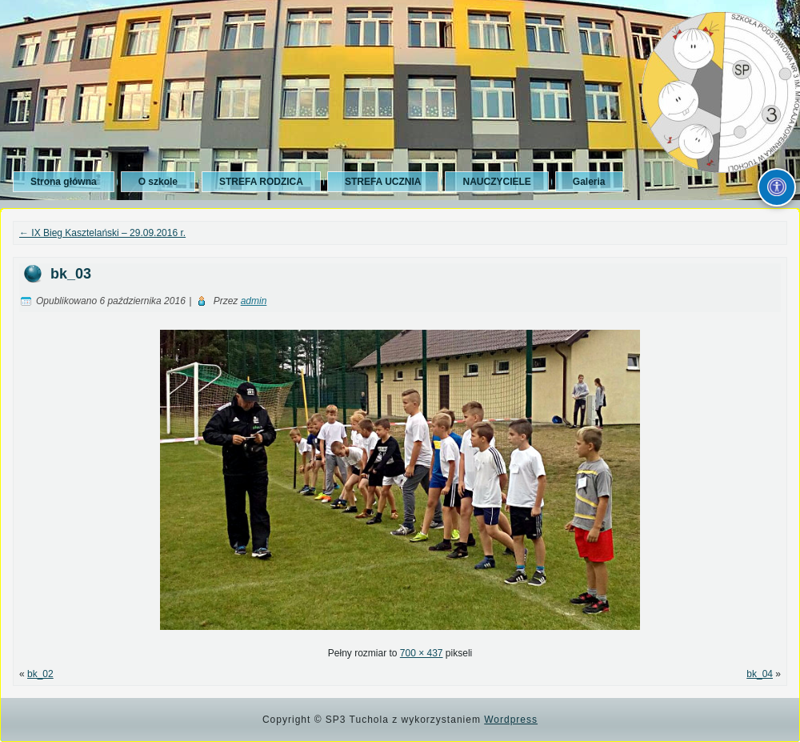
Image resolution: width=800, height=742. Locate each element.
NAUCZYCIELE (496, 181)
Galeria (589, 181)
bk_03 (70, 274)
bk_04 (759, 674)
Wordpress (511, 719)
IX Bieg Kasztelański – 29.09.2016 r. (102, 233)
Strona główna (63, 181)
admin (254, 301)
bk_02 (40, 674)
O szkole (158, 181)
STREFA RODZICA (261, 181)
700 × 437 (421, 653)
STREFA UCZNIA (383, 181)
